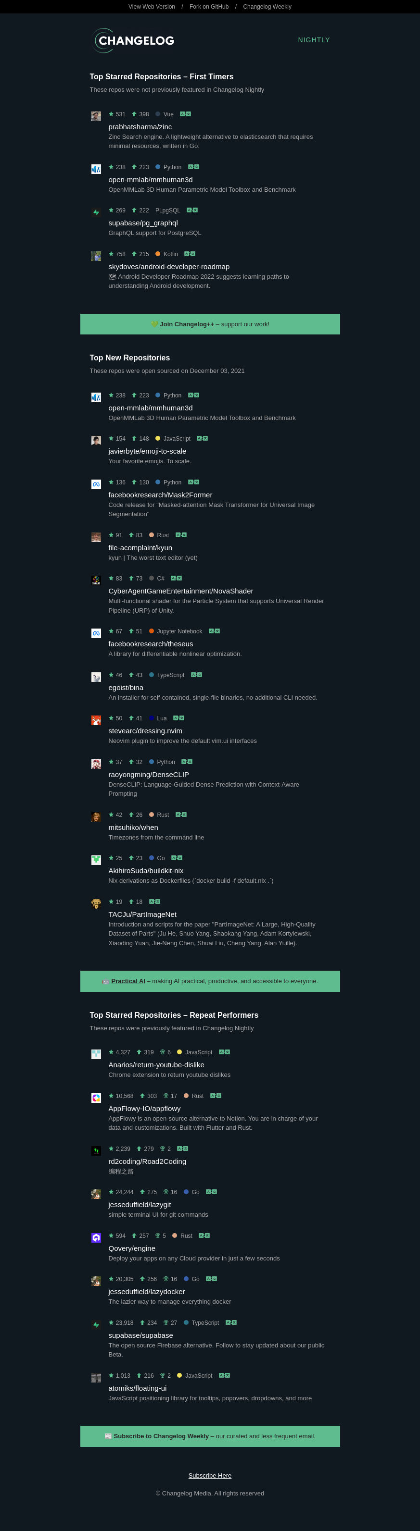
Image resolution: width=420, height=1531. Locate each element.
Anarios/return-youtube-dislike (156, 1065)
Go (157, 858)
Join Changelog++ (187, 324)
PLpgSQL (167, 210)
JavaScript (173, 438)
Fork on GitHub (209, 6)
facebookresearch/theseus (151, 644)
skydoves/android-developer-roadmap (169, 266)
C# (157, 578)
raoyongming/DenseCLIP (149, 774)
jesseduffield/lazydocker (147, 1291)
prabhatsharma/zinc (140, 127)
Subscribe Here (210, 1475)
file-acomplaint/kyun (141, 547)
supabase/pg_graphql (143, 223)
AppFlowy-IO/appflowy (145, 1108)
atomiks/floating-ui (138, 1388)
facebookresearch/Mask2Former (161, 495)
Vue (164, 114)
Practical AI (128, 981)
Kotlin (166, 254)
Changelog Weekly (267, 6)
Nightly (314, 40)
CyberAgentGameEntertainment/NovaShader (181, 591)
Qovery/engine (132, 1248)
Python (168, 167)
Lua (158, 718)
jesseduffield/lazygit (140, 1204)
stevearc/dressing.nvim (145, 731)
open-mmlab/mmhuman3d (151, 179)
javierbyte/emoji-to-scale (148, 451)
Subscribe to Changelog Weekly (161, 1436)
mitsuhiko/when (133, 827)
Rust (159, 535)
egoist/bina (126, 687)
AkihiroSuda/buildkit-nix (146, 870)
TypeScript (167, 675)
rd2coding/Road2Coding (148, 1161)
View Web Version (151, 6)
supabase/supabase (141, 1335)
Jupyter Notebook (176, 631)
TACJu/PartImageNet (143, 914)
